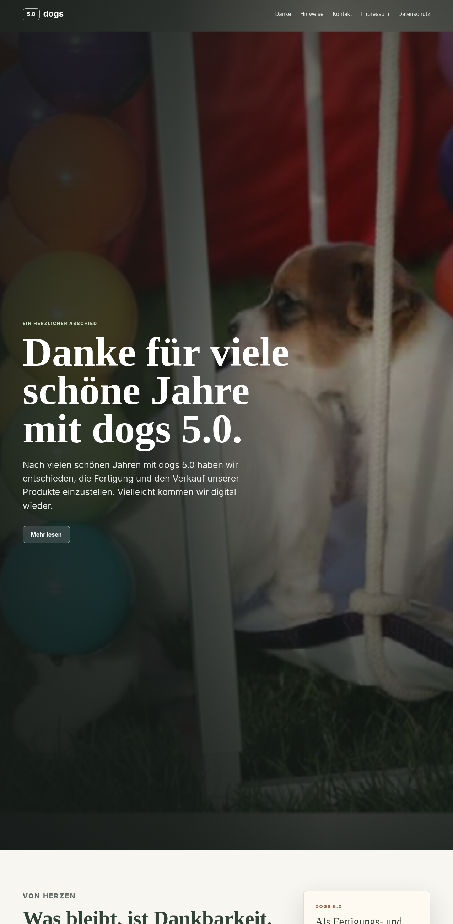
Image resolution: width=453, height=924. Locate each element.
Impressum (375, 14)
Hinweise (312, 14)
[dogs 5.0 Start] (43, 14)
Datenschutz (414, 14)
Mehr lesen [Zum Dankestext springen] (46, 534)
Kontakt (342, 14)
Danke (283, 14)
